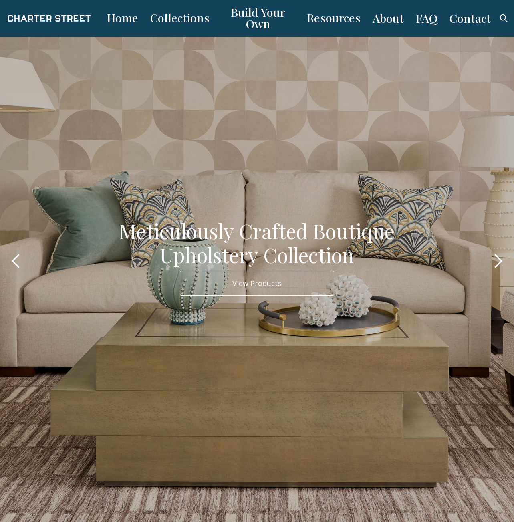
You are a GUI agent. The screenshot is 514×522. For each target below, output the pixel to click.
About (388, 18)
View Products (257, 283)
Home (122, 17)
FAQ (426, 18)
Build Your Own (258, 17)
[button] (16, 261)
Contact (470, 18)
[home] (54, 18)
